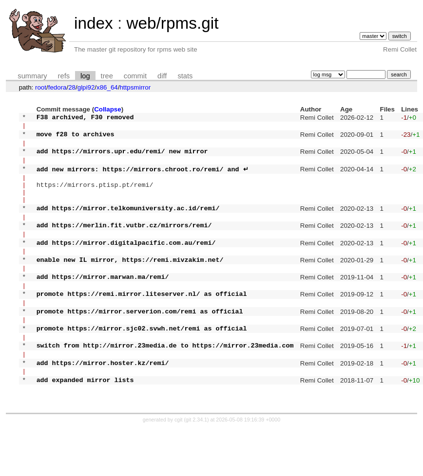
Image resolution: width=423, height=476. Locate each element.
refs (64, 76)
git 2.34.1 (196, 467)
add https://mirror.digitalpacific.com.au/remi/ (126, 265)
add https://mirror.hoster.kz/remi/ (103, 406)
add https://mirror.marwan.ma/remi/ (103, 305)
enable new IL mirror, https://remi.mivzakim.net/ (130, 285)
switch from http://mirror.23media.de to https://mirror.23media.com (165, 385)
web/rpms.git (172, 23)
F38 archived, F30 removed (85, 118)
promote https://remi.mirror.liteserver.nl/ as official (142, 325)
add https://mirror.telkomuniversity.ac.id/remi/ (128, 224)
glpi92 (86, 87)
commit (135, 76)
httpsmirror (135, 87)
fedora (57, 87)
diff (162, 76)
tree (107, 76)
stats (184, 76)
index (93, 23)
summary (32, 76)
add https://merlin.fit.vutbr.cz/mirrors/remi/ (124, 244)
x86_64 (107, 87)
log (85, 76)
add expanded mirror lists (85, 425)
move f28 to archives (76, 138)
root (40, 87)
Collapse (107, 109)
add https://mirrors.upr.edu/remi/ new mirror (122, 158)
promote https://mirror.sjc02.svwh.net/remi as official (142, 365)
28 (72, 87)
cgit (179, 467)
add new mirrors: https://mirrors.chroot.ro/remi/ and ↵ (143, 178)
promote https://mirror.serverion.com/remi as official (140, 345)
